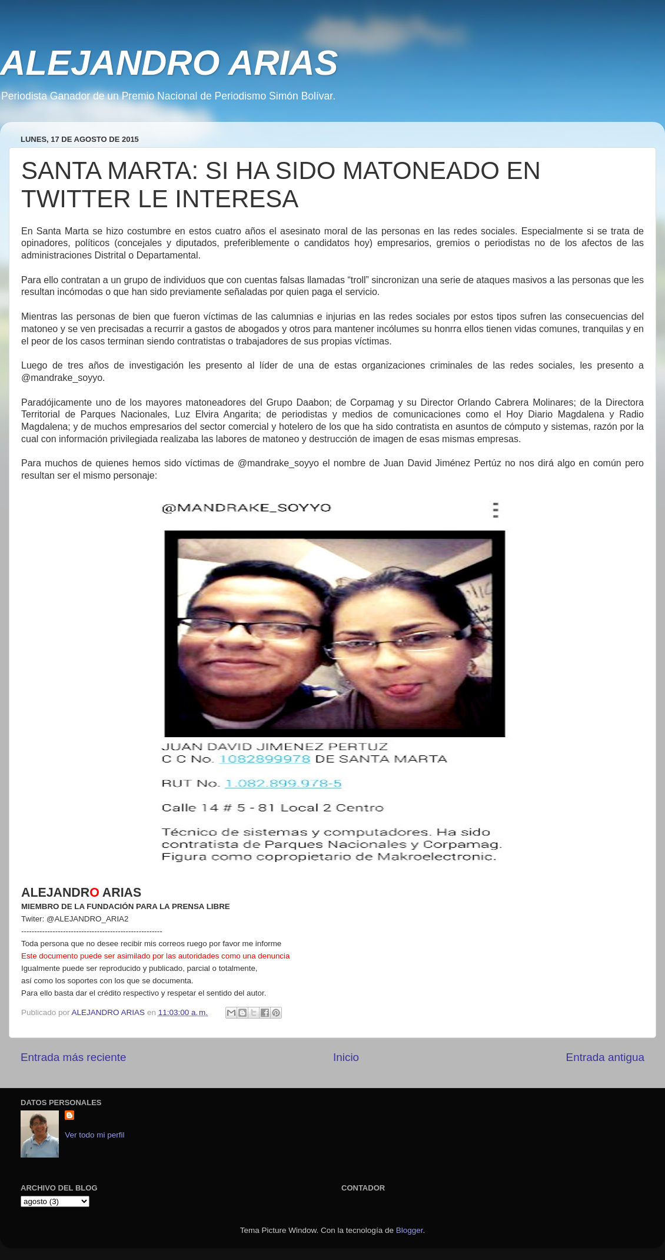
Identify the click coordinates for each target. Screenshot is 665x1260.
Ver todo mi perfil (94, 1134)
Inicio (346, 1057)
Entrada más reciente (74, 1057)
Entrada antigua (605, 1057)
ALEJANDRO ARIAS (169, 62)
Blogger (409, 1230)
